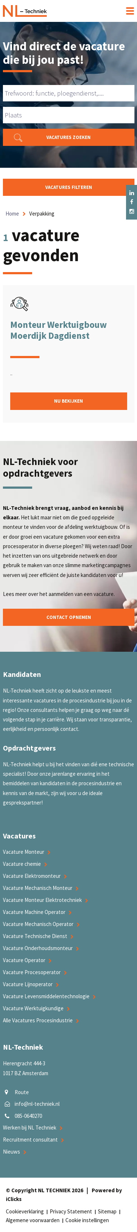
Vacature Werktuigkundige (33, 1008)
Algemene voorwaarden (33, 1220)
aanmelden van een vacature (81, 593)
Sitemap (107, 1211)
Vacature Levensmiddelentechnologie (46, 996)
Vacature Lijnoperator (28, 984)
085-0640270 (28, 1115)
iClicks (14, 1199)
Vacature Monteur (23, 851)
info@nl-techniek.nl (37, 1103)
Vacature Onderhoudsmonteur (38, 948)
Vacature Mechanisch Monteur (37, 887)
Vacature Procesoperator (32, 972)
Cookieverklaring (25, 1211)
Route (22, 1092)
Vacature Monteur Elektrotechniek (42, 899)
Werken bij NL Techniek (29, 1127)
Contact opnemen (68, 617)
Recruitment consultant (30, 1139)
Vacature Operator (24, 960)
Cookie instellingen (87, 1220)
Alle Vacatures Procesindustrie (38, 1020)
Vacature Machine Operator (34, 911)
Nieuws (11, 1151)
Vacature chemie (22, 863)
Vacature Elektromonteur (32, 875)
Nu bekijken (68, 401)
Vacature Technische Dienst (35, 936)
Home (12, 213)
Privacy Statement (71, 1211)
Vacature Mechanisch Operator (38, 924)
